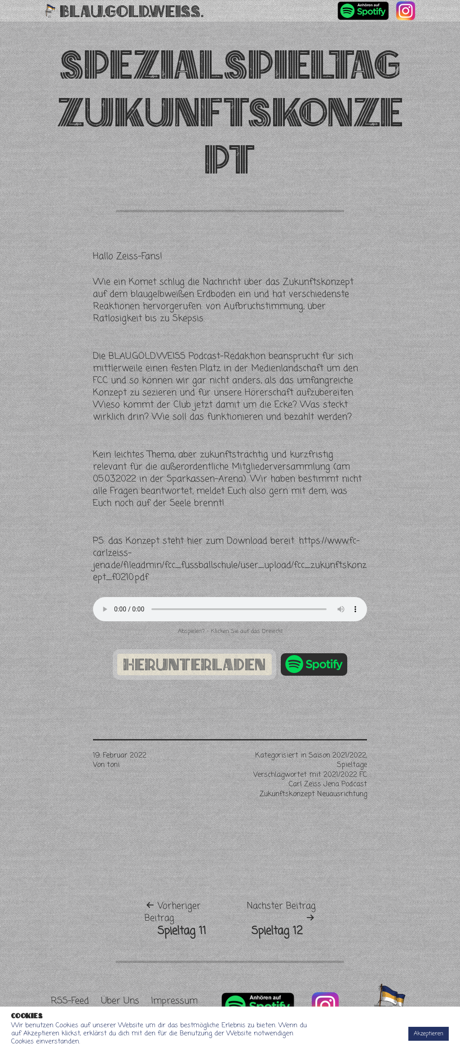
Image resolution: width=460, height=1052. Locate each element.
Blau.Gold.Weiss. (132, 10)
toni (113, 765)
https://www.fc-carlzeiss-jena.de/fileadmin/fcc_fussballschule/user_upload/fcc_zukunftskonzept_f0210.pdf (230, 559)
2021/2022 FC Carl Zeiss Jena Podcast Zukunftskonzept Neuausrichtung (313, 785)
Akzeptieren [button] (428, 1034)
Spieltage (352, 765)
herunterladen (194, 664)
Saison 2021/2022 (337, 755)
